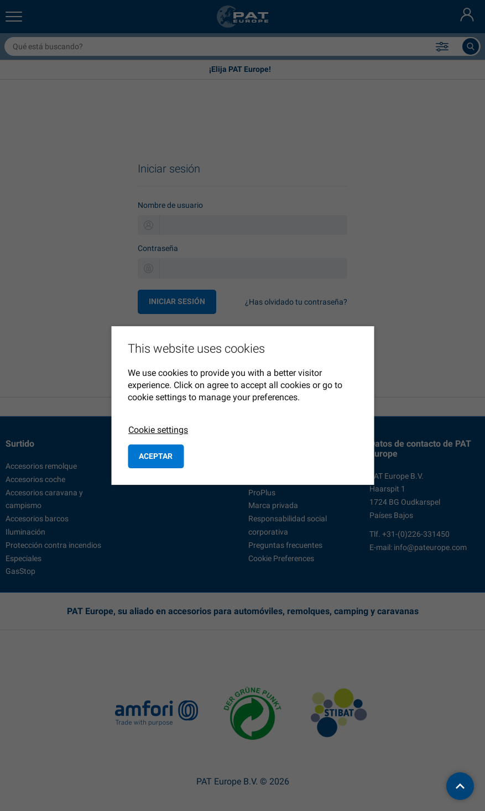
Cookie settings (158, 430)
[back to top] (460, 786)
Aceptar (156, 456)
